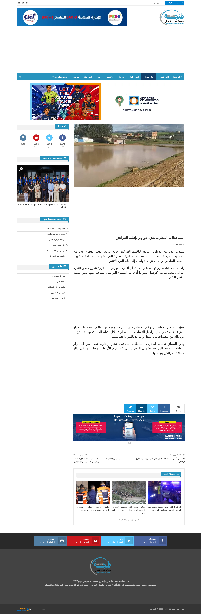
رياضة (121, 77)
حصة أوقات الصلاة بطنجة (57, 228)
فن (99, 77)
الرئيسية (177, 77)
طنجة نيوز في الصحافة (56, 287)
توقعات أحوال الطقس (57, 240)
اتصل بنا (158, 3)
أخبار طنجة (164, 77)
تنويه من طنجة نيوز (58, 293)
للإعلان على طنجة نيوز (57, 298)
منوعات (76, 77)
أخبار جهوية (149, 77)
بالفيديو (110, 77)
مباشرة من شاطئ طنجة (57, 251)
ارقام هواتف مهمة (60, 245)
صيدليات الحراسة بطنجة (57, 234)
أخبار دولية (88, 77)
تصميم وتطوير (40, 609)
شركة (26, 609)
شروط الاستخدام (58, 276)
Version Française (59, 77)
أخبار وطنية (134, 77)
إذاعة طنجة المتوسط (57, 256)
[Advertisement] (100, 51)
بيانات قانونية (60, 282)
